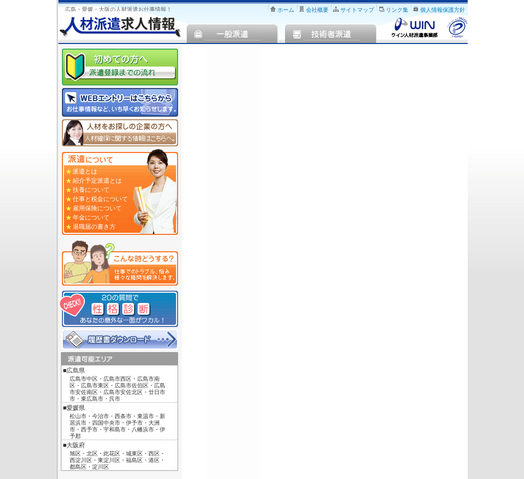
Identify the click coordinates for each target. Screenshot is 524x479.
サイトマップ (357, 10)
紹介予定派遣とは (97, 180)
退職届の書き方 (94, 226)
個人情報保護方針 (442, 10)
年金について (91, 217)
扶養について (91, 189)
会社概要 (317, 10)
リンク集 (397, 10)
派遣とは (85, 171)
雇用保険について (97, 208)
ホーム (285, 10)
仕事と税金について (100, 199)
